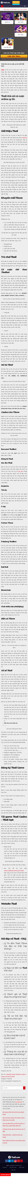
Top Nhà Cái (18, 1102)
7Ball (7, 1165)
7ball (2, 69)
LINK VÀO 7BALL (14, 56)
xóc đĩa (20, 471)
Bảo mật (13, 1169)
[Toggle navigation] (24, 6)
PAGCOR (24, 137)
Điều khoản (21, 1167)
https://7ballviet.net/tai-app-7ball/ (14, 870)
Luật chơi (5, 1167)
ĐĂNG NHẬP (16, 2)
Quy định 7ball (13, 1167)
